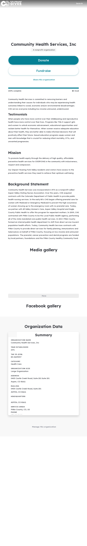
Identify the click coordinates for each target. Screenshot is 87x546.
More (44, 293)
